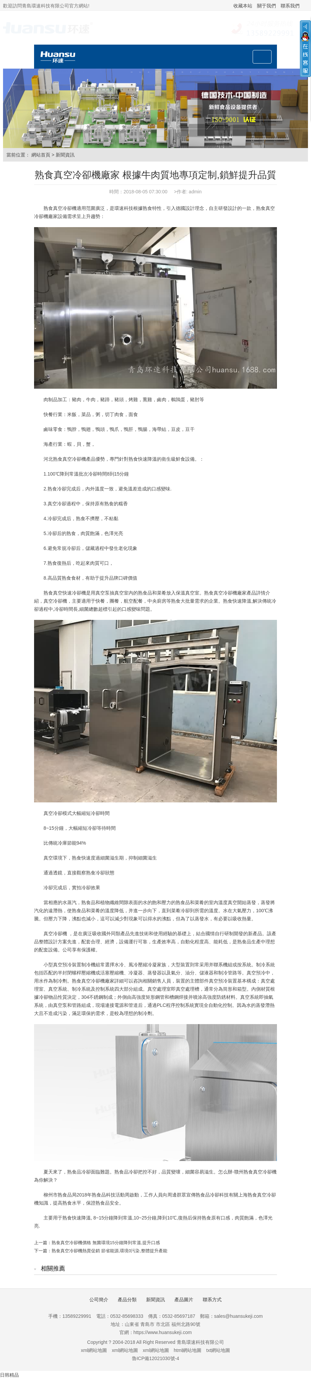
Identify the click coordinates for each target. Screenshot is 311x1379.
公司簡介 (98, 1299)
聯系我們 (290, 5)
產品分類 (127, 1299)
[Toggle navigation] (262, 57)
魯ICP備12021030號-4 (155, 1358)
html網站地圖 (187, 1350)
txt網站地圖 (218, 1350)
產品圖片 (183, 1299)
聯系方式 (212, 1299)
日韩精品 (9, 1375)
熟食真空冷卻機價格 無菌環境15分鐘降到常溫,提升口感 (106, 1242)
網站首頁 (40, 155)
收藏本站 (242, 5)
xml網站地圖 (94, 1350)
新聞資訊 (65, 155)
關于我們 (266, 5)
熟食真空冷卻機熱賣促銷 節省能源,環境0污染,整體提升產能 (109, 1250)
